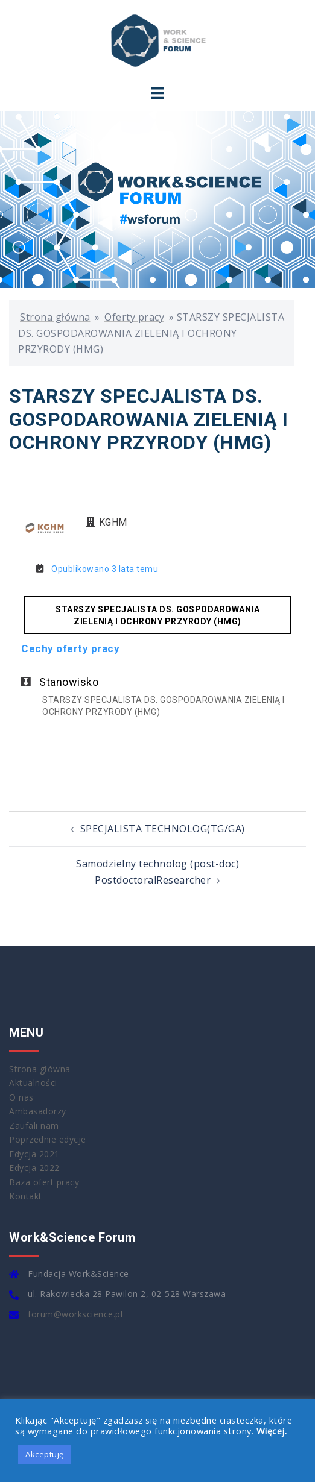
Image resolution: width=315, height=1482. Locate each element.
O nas (21, 1097)
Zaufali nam (34, 1125)
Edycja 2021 (34, 1154)
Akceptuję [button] (44, 1454)
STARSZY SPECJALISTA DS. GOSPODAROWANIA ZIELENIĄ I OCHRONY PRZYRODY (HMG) (157, 615)
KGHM (113, 522)
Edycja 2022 (34, 1167)
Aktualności (33, 1082)
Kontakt (25, 1196)
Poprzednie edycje (47, 1139)
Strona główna (55, 317)
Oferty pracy (134, 317)
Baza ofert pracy (44, 1182)
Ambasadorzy (37, 1111)
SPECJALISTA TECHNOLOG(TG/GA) (162, 828)
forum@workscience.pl (75, 1314)
